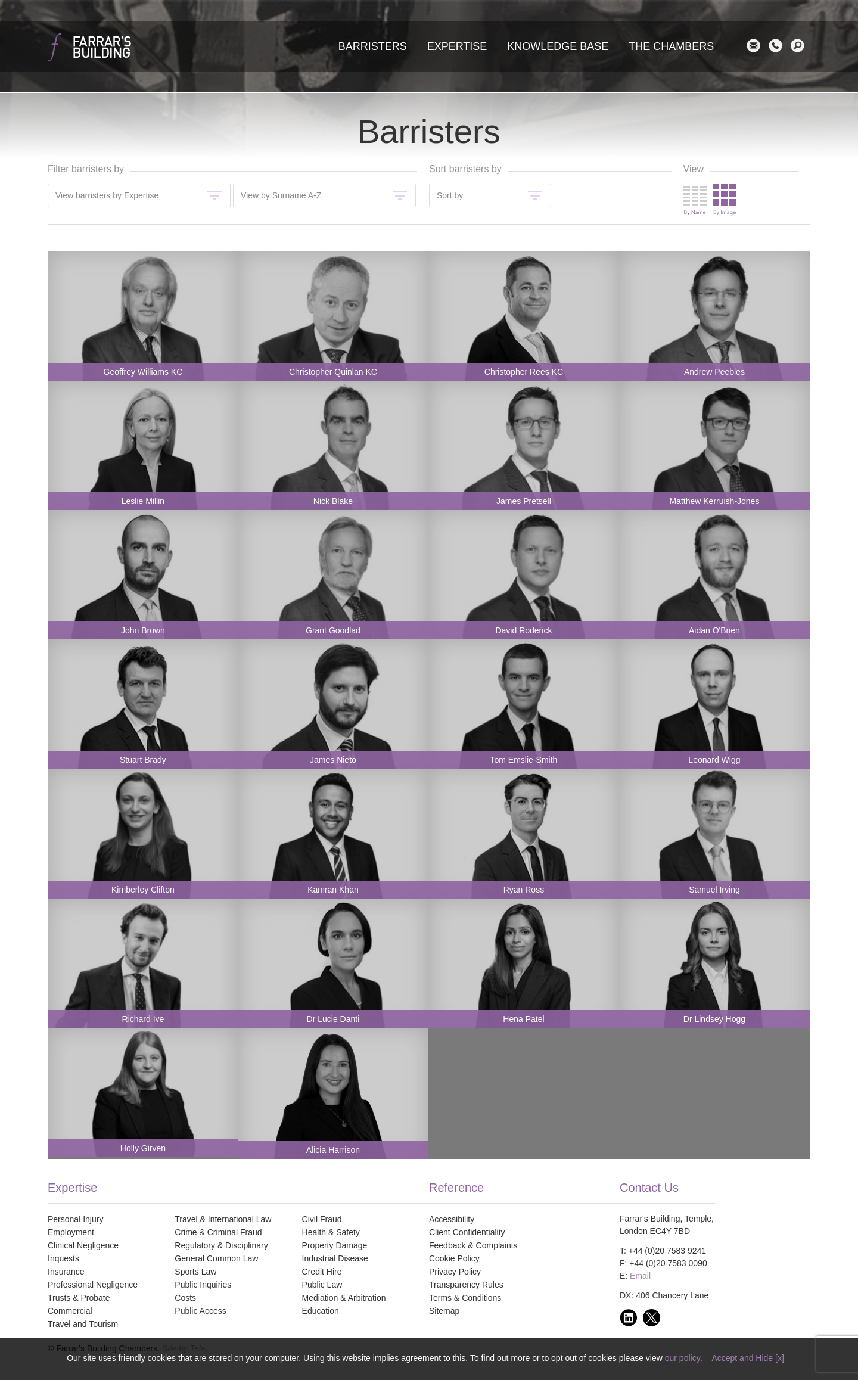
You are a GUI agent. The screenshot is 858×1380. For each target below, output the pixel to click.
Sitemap (444, 1311)
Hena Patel (523, 1019)
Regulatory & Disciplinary (221, 1245)
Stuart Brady (143, 759)
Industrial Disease (335, 1258)
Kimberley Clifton (143, 889)
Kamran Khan (333, 889)
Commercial (70, 1311)
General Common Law (216, 1258)
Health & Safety (331, 1232)
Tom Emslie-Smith (524, 759)
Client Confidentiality (467, 1232)
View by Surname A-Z (281, 195)
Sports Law (195, 1271)
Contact (778, 45)
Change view (709, 200)
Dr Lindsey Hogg (714, 1019)
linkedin (631, 1317)
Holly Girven (143, 1148)
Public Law (322, 1284)
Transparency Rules (466, 1284)
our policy (682, 1358)
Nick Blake (333, 501)
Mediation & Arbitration (344, 1298)
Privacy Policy (455, 1271)
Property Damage (335, 1245)
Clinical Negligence (83, 1245)
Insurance (66, 1271)
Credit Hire (322, 1271)
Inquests (63, 1258)
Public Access (200, 1311)
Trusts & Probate (79, 1298)
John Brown (143, 630)
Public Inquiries (203, 1284)
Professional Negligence (93, 1284)
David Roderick (523, 630)
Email (756, 45)
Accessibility (451, 1219)
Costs (185, 1298)
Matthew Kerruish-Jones (714, 501)
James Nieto (333, 759)
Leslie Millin (143, 501)
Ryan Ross (523, 889)
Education (320, 1311)
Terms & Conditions (465, 1298)
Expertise (457, 46)
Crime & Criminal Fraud (218, 1232)
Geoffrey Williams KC (143, 372)
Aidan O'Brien (714, 630)
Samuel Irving (714, 889)
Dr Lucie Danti (333, 1019)
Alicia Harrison (333, 1150)
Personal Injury (75, 1219)
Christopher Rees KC (523, 372)
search (800, 45)
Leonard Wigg (714, 759)
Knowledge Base (557, 46)
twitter (654, 1317)
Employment (71, 1232)
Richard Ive (143, 1019)
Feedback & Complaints (473, 1245)
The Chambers (671, 46)
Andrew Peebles (714, 372)
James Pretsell (523, 501)
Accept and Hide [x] (747, 1358)
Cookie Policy (454, 1258)
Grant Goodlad (333, 630)
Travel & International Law (223, 1219)
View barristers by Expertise (106, 195)
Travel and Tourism (83, 1324)
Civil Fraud (322, 1219)
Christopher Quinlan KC (333, 372)
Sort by (450, 195)
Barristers (372, 46)
